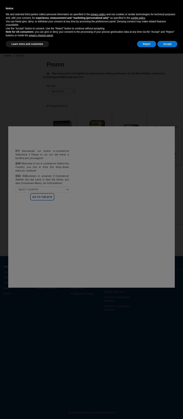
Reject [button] (146, 44)
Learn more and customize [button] (27, 44)
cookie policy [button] (138, 17)
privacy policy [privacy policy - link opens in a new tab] (98, 14)
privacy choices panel (41, 35)
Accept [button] (167, 44)
